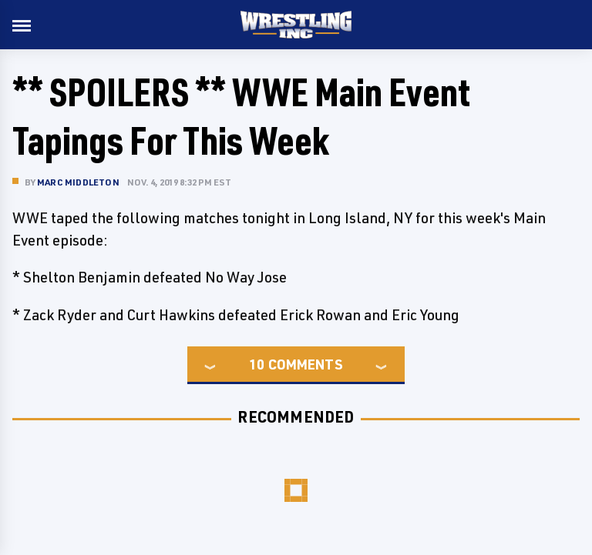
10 (256, 364)
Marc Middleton (78, 182)
